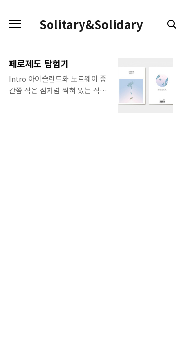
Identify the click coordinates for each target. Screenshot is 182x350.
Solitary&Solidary (91, 24)
